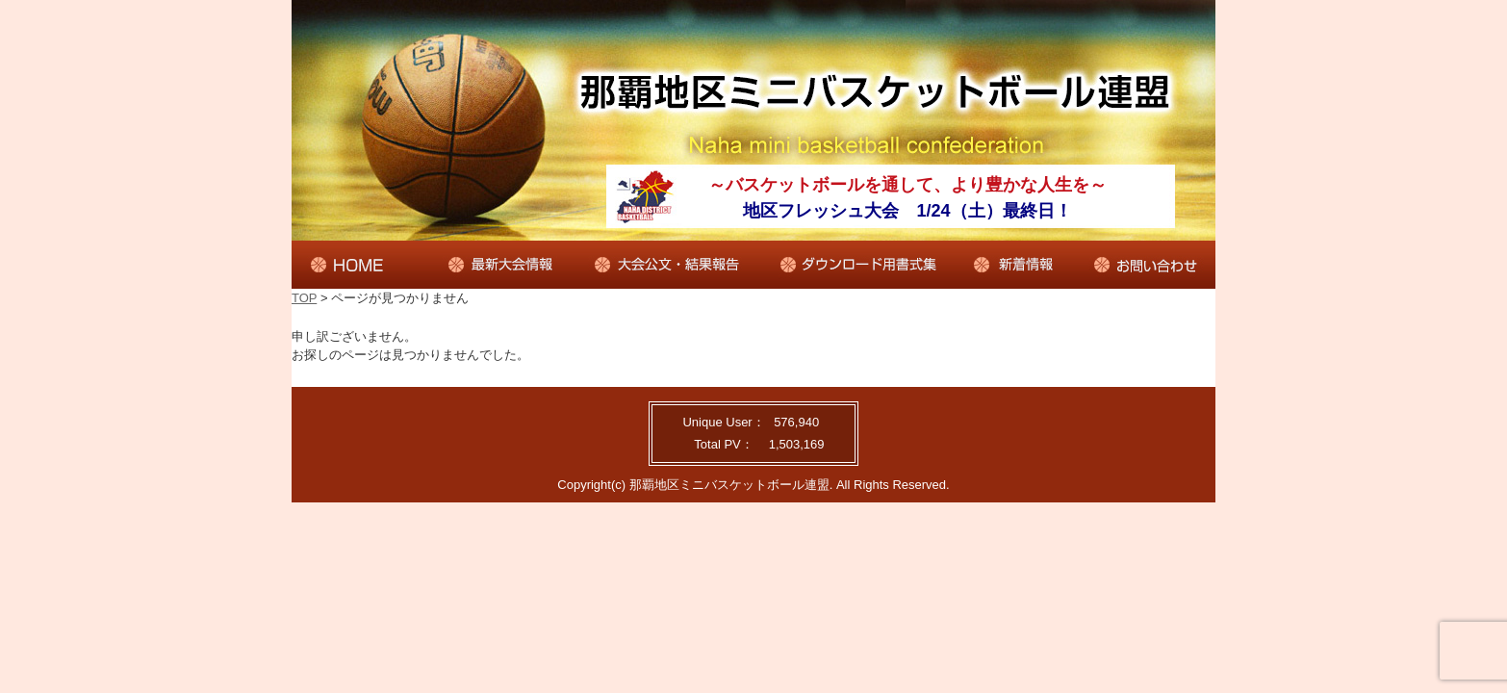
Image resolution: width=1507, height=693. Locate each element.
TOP (304, 298)
